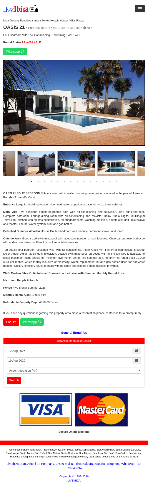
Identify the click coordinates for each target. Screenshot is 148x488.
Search (14, 380)
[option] (74, 103)
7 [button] (71, 181)
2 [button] (38, 181)
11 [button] (97, 181)
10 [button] (90, 181)
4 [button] (51, 181)
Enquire (11, 322)
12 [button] (103, 181)
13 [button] (110, 181)
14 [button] (116, 181)
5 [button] (58, 181)
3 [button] (45, 181)
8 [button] (77, 181)
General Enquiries (74, 332)
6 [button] (64, 181)
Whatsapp (15, 51)
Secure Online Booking (74, 431)
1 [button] (32, 181)
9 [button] (84, 181)
